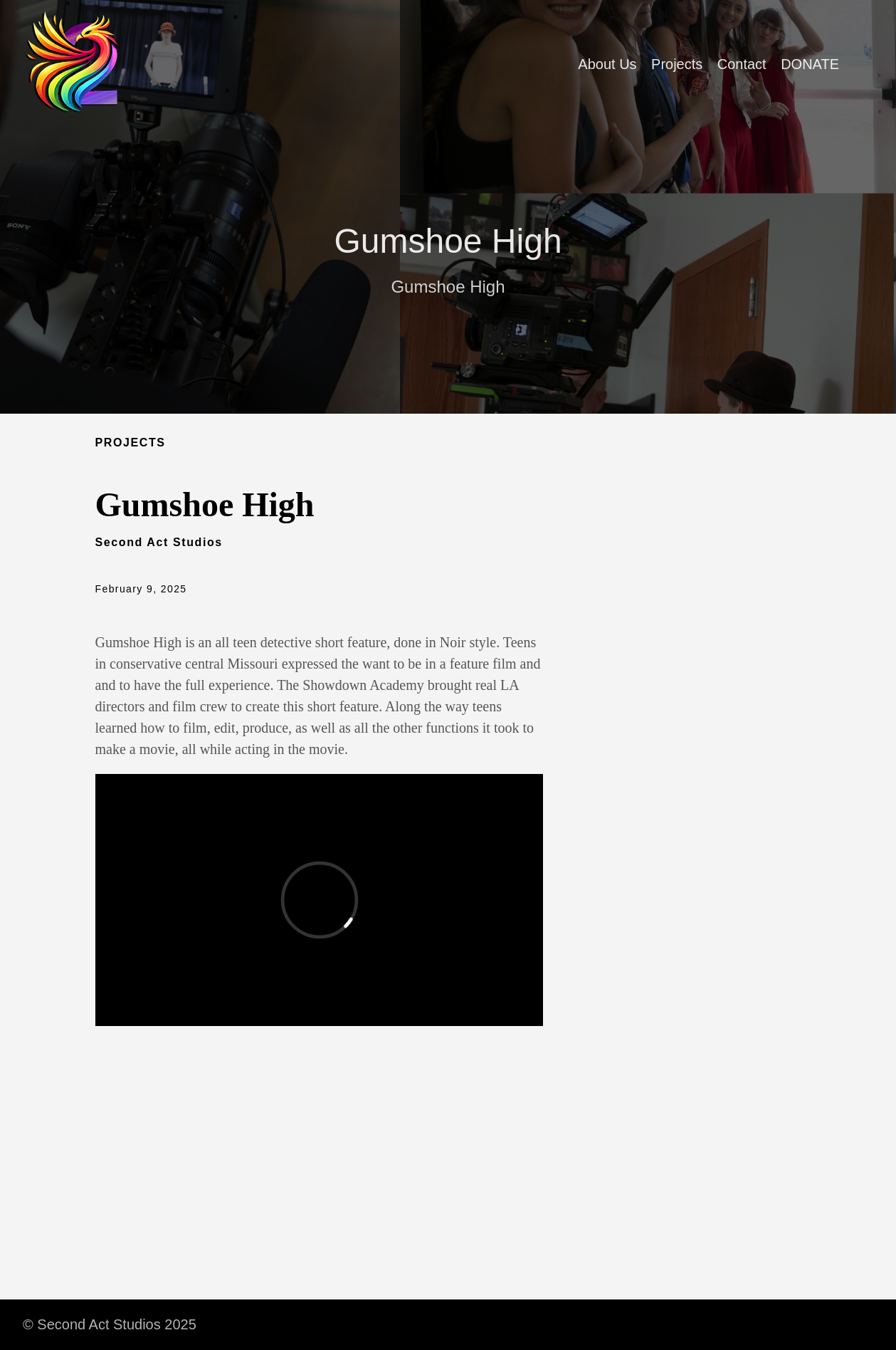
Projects (676, 64)
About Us (607, 64)
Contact (741, 64)
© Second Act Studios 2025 (109, 1324)
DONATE (810, 64)
